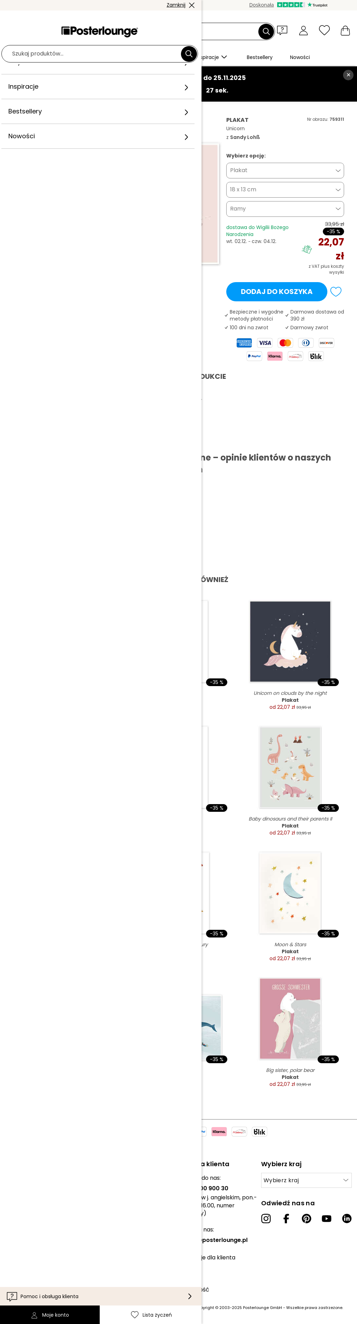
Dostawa (188, 1279)
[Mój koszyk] (345, 30)
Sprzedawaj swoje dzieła (38, 1206)
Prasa (13, 1195)
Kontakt (187, 1268)
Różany (90, 108)
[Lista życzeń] (324, 30)
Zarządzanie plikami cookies (43, 1245)
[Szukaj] (266, 31)
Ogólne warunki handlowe (40, 1224)
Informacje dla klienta (205, 1257)
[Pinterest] (306, 1218)
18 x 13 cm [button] (243, 189)
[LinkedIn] (347, 1218)
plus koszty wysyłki (332, 269)
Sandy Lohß (120, 108)
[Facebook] (286, 1218)
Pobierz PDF (37, 441)
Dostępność (192, 1290)
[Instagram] (266, 1218)
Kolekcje (16, 1178)
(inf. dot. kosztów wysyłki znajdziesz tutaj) (152, 1307)
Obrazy (65, 108)
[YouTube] (327, 1218)
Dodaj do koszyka (277, 291)
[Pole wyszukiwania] (186, 31)
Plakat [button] (239, 170)
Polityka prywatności (33, 1234)
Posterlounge (32, 108)
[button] (284, 30)
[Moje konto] (303, 30)
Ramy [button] (238, 209)
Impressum (20, 1255)
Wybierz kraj (281, 1180)
